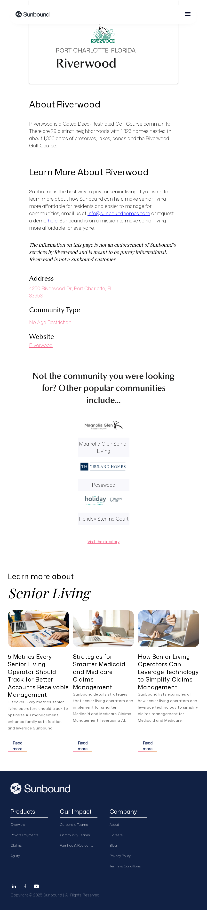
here (52, 220)
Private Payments (24, 835)
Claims (16, 845)
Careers (116, 835)
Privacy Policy (120, 855)
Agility (15, 855)
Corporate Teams (74, 824)
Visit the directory (103, 541)
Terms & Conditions (125, 866)
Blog (113, 845)
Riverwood (41, 345)
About (114, 824)
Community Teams (75, 835)
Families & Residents (77, 845)
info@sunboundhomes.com (119, 213)
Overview (17, 824)
